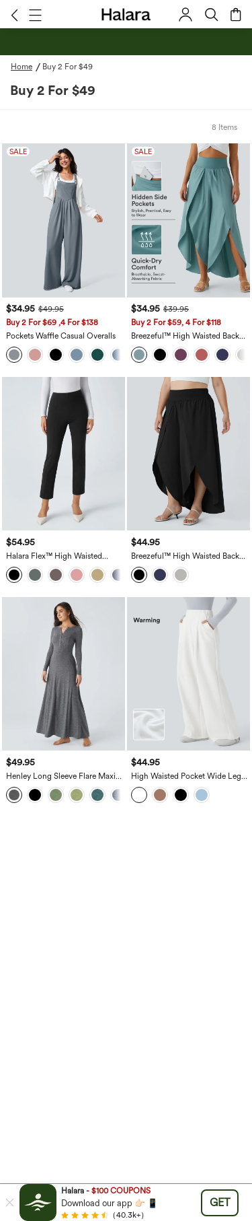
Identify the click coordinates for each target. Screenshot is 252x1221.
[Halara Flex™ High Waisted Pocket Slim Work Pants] (63, 454)
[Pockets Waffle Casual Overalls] (63, 220)
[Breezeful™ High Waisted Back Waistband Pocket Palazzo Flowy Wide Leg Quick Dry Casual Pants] (188, 220)
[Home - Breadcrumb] (26, 66)
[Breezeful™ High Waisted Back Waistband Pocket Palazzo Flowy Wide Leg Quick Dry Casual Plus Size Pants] (188, 454)
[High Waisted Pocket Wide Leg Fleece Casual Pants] (188, 674)
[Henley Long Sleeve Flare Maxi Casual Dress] (63, 674)
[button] (14, 15)
